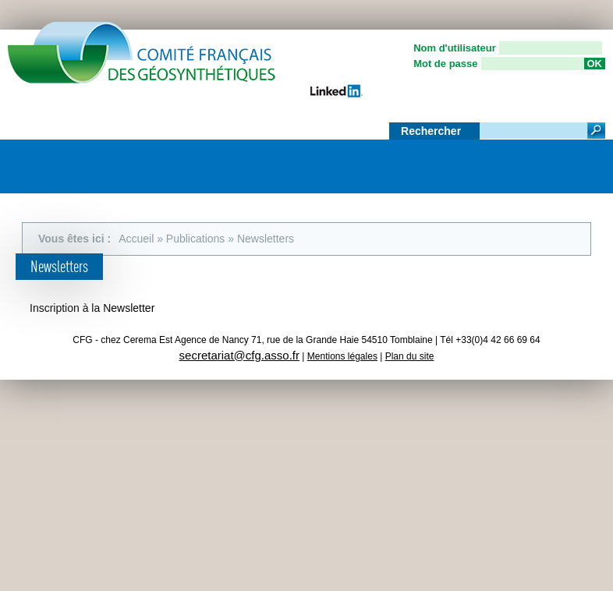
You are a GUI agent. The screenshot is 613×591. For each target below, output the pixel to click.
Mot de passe (445, 63)
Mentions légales (342, 356)
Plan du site (409, 356)
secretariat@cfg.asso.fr (239, 355)
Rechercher (432, 131)
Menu (585, 161)
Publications (195, 238)
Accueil (136, 238)
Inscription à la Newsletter (92, 308)
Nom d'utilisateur (454, 48)
